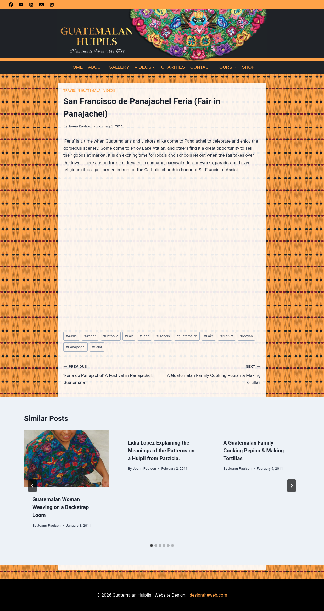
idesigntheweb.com (207, 595)
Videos (109, 91)
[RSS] (51, 4)
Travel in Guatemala (82, 91)
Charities (173, 67)
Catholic (110, 336)
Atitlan (90, 336)
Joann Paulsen (79, 126)
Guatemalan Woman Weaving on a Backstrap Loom (60, 507)
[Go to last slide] (32, 485)
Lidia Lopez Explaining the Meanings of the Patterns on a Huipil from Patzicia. (161, 451)
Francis (163, 336)
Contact (200, 67)
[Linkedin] (31, 4)
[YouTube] (20, 4)
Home (76, 67)
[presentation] (66, 458)
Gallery (119, 67)
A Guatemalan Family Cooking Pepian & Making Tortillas (213, 374)
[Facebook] (10, 4)
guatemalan (186, 336)
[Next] (291, 485)
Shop (248, 67)
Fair (129, 336)
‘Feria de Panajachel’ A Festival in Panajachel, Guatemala (110, 374)
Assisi (71, 336)
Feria (144, 336)
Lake (209, 336)
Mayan (246, 336)
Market (226, 336)
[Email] (41, 4)
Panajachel (75, 347)
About (96, 67)
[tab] (151, 545)
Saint (97, 347)
